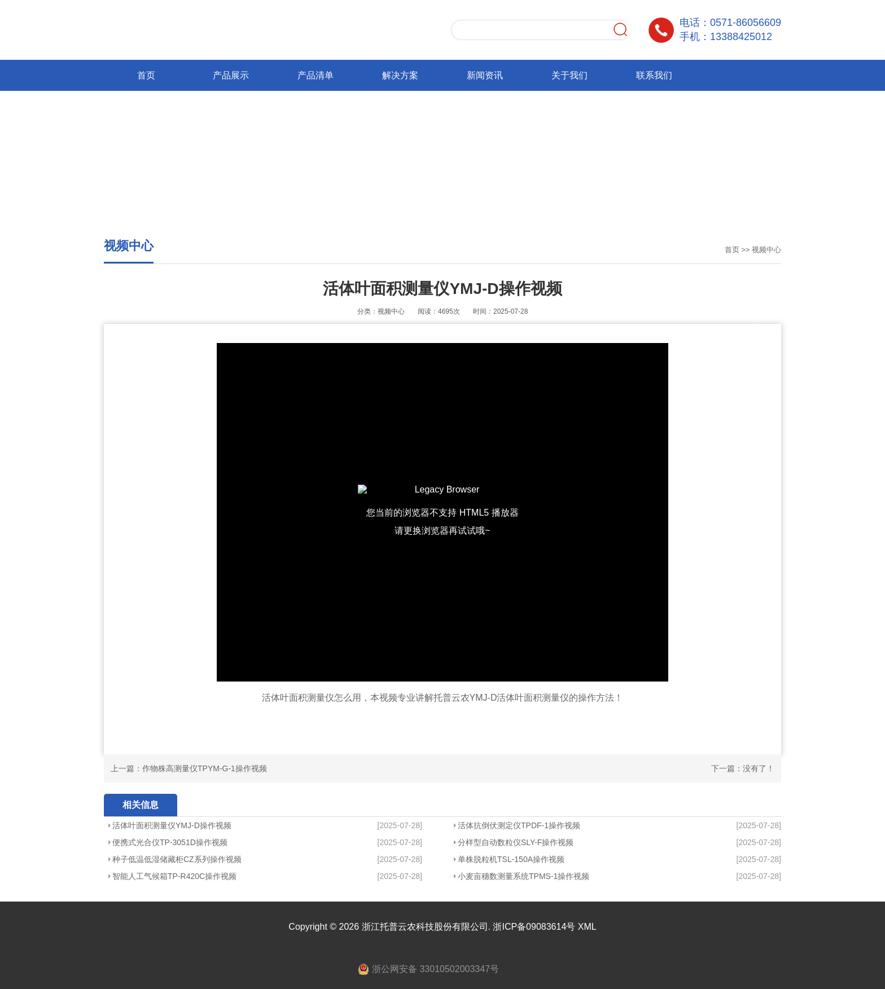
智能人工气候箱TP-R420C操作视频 (174, 876)
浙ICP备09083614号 (534, 926)
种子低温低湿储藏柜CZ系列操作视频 (177, 859)
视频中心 (766, 249)
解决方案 (400, 75)
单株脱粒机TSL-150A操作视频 (511, 859)
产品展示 (231, 75)
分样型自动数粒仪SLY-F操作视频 (515, 842)
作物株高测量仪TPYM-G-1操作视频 (204, 768)
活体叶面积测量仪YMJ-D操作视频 (171, 825)
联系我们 (654, 75)
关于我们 (569, 75)
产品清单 (315, 75)
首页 (146, 75)
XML (587, 926)
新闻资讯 (485, 75)
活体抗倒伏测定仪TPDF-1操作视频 (519, 825)
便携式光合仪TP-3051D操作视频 (169, 842)
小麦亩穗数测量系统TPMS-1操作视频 (523, 876)
